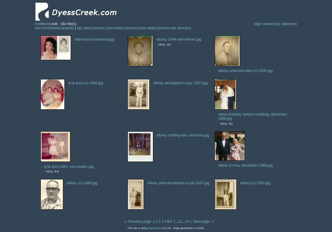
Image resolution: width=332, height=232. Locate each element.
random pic (271, 24)
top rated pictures (91, 28)
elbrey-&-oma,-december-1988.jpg (245, 165)
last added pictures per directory (165, 28)
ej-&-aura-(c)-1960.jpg (85, 83)
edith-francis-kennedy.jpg (94, 39)
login (257, 24)
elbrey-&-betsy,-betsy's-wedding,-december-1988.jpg (253, 116)
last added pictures (122, 28)
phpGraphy (154, 228)
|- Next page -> (202, 221)
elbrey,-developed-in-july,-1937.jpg (180, 83)
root (38, 24)
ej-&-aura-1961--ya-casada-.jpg (69, 167)
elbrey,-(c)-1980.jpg (82, 183)
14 (187, 221)
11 (180, 221)
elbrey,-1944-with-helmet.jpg (178, 39)
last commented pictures (54, 28)
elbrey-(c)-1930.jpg (255, 183)
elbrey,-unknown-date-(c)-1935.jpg (245, 71)
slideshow (289, 24)
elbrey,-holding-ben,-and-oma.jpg (183, 135)
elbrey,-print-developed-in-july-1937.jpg (178, 183)
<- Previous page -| (139, 221)
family (47, 24)
